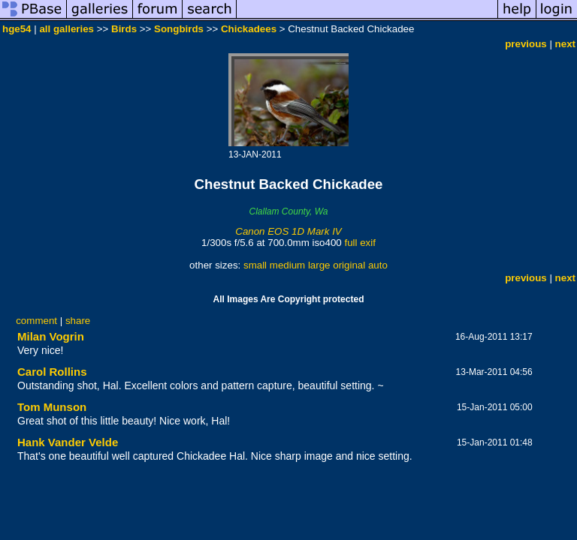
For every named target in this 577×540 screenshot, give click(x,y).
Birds (124, 28)
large (319, 265)
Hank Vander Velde (67, 442)
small (255, 265)
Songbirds (179, 28)
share (77, 320)
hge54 (17, 28)
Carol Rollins (52, 371)
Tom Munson (51, 406)
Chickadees (248, 28)
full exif (359, 242)
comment (36, 320)
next (565, 44)
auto (378, 265)
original (349, 265)
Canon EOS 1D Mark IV (288, 231)
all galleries (66, 28)
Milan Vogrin (50, 336)
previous (526, 44)
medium (287, 265)
